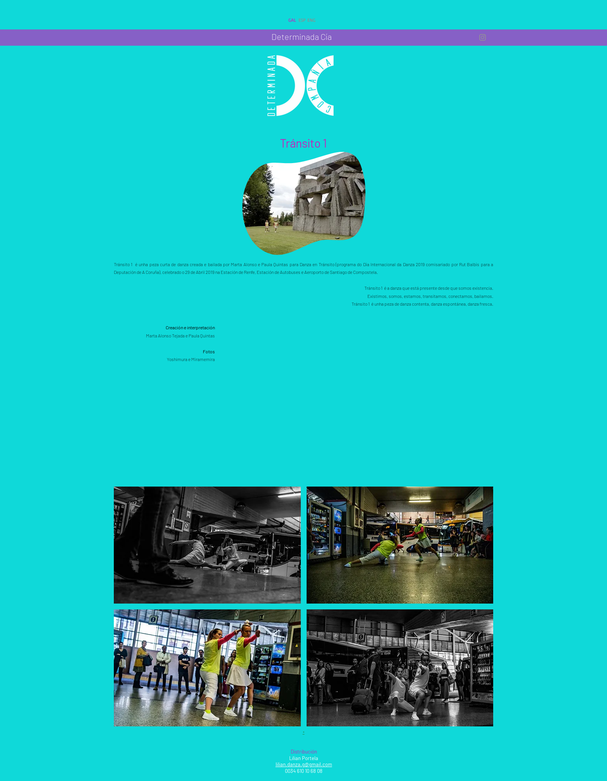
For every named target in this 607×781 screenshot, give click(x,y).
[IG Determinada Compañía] (482, 37)
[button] (207, 545)
